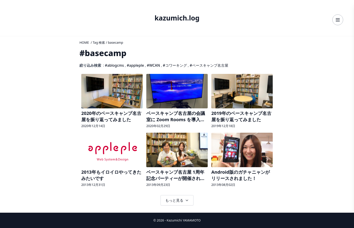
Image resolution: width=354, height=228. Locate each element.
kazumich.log (176, 18)
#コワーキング (175, 65)
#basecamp (102, 53)
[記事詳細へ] (111, 101)
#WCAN (153, 65)
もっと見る (177, 200)
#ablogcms (114, 65)
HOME (84, 42)
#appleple (135, 65)
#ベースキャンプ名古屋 (209, 65)
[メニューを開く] (337, 19)
